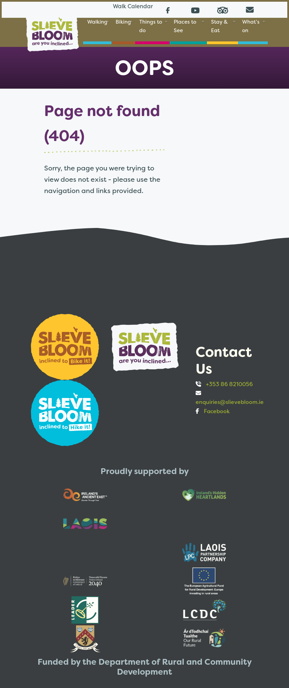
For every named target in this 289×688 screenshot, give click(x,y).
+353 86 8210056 (229, 381)
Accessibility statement (168, 643)
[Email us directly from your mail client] (250, 8)
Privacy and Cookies (236, 643)
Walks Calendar (47, 643)
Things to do (150, 25)
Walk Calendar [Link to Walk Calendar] (121, 8)
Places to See (185, 25)
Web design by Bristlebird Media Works (212, 669)
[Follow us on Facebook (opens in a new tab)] (168, 8)
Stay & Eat (219, 25)
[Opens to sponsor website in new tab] (66, 343)
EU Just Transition (102, 643)
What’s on (251, 25)
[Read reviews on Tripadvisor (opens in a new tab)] (222, 8)
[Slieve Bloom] (52, 28)
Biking (123, 21)
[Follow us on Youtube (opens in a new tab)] (195, 8)
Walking (97, 21)
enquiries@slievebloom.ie (230, 399)
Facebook (217, 408)
